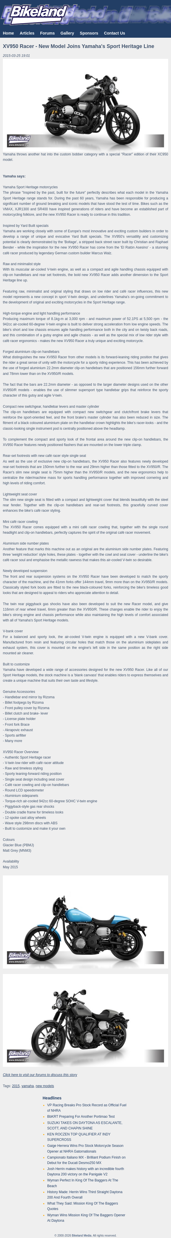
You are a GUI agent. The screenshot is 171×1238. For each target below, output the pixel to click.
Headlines (52, 1098)
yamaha (27, 1086)
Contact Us (114, 33)
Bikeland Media (81, 1235)
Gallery (67, 33)
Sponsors (89, 33)
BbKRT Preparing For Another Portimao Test (81, 1117)
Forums (47, 33)
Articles (27, 33)
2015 (16, 1086)
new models (45, 1086)
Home (8, 33)
